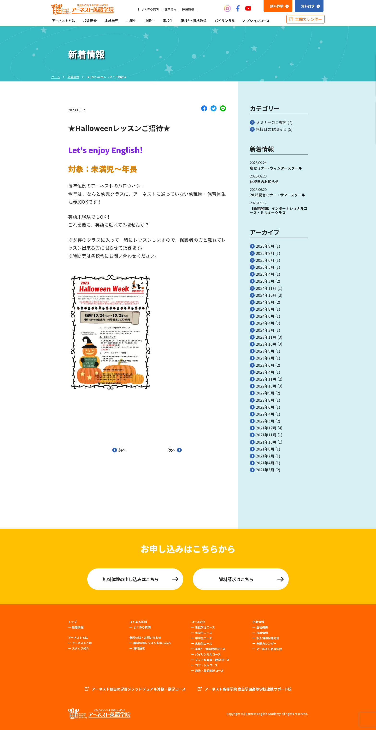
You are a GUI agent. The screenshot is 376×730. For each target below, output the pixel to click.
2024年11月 (266, 288)
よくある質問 (150, 9)
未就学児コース (205, 627)
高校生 (168, 20)
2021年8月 (265, 449)
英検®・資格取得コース (210, 649)
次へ (175, 449)
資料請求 (139, 648)
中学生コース (203, 638)
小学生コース (203, 633)
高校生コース (203, 643)
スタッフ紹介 (80, 648)
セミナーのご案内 (271, 122)
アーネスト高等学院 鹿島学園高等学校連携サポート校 (248, 689)
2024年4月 (265, 323)
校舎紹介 (90, 20)
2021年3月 (265, 470)
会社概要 (262, 627)
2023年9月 (265, 351)
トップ (72, 622)
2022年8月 (265, 400)
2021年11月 (266, 435)
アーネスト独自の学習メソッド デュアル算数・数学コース (139, 689)
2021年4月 (265, 463)
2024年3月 (265, 330)
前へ (119, 449)
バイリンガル (225, 20)
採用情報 (188, 9)
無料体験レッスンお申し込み (152, 643)
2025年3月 (265, 281)
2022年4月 (265, 414)
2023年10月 (266, 344)
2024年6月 (265, 316)
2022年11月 (266, 379)
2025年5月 (265, 267)
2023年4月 (265, 372)
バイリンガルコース (208, 654)
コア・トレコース (206, 665)
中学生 (150, 20)
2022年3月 (265, 421)
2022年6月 (265, 407)
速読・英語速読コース (209, 670)
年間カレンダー (308, 19)
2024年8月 (265, 309)
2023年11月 (266, 337)
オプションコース (256, 20)
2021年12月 (266, 428)
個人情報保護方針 (267, 638)
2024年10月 (266, 295)
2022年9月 (265, 393)
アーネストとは (63, 20)
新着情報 (77, 627)
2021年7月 (265, 456)
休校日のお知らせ (271, 129)
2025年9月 (265, 246)
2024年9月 (265, 302)
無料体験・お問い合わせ (145, 637)
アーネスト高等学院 (269, 649)
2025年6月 (265, 260)
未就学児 (111, 20)
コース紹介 (198, 622)
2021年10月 (266, 442)
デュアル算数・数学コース (212, 660)
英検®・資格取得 (193, 20)
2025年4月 (265, 274)
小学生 (131, 20)
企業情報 (170, 9)
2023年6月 (265, 365)
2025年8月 (265, 253)
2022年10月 (266, 386)
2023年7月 (265, 358)
